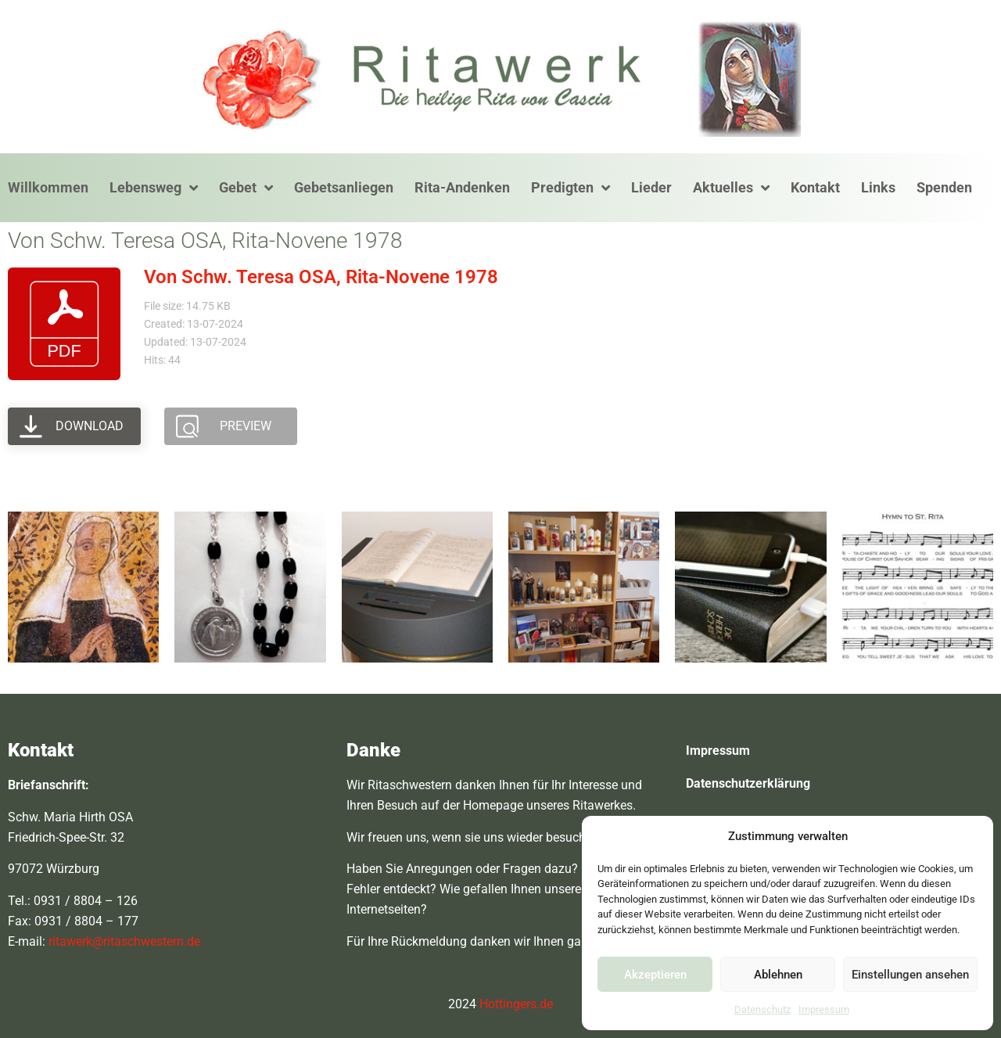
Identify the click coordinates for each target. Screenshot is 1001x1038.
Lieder (651, 187)
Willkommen (48, 187)
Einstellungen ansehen (910, 975)
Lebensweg (153, 188)
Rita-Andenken (462, 187)
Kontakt (815, 187)
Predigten (570, 188)
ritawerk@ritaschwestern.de (124, 941)
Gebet (246, 188)
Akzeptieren (655, 975)
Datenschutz (762, 1009)
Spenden (944, 187)
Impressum (823, 1009)
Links (878, 187)
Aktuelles (731, 188)
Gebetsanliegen (343, 187)
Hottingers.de (516, 1004)
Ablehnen (778, 975)
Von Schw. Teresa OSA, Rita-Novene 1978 (321, 277)
